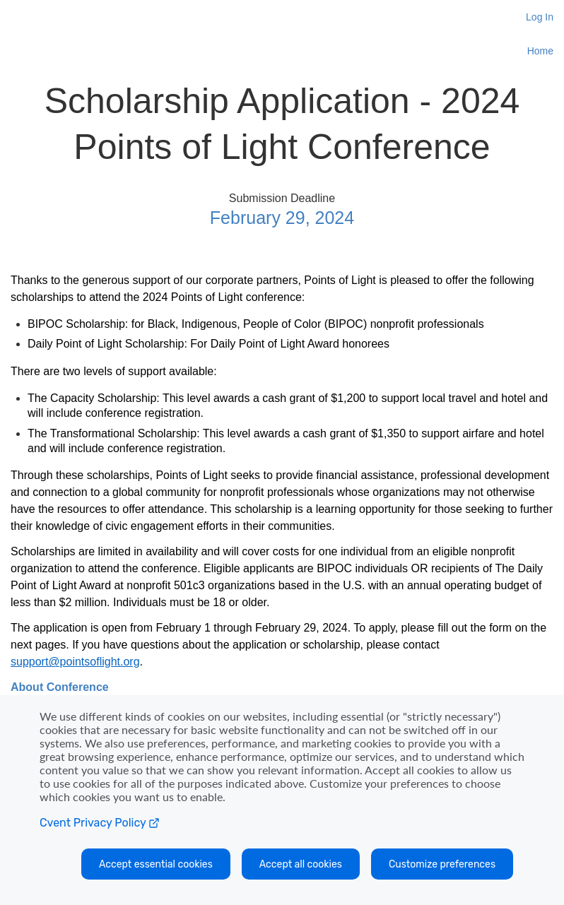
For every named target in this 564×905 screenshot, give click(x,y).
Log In (539, 17)
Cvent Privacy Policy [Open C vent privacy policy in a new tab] (100, 822)
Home (540, 51)
